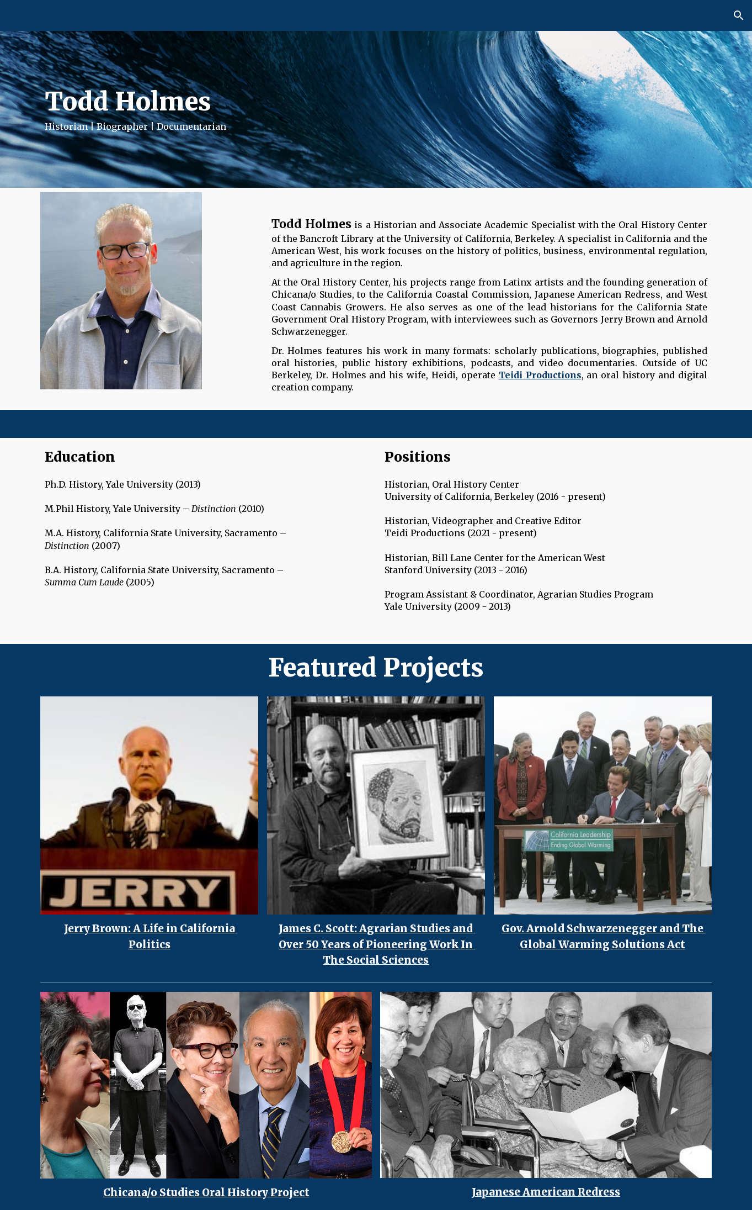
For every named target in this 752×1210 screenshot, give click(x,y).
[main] (262, 109)
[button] (739, 15)
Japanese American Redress (546, 1192)
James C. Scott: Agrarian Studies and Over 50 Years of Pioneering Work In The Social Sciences (377, 944)
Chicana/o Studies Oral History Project (206, 1192)
